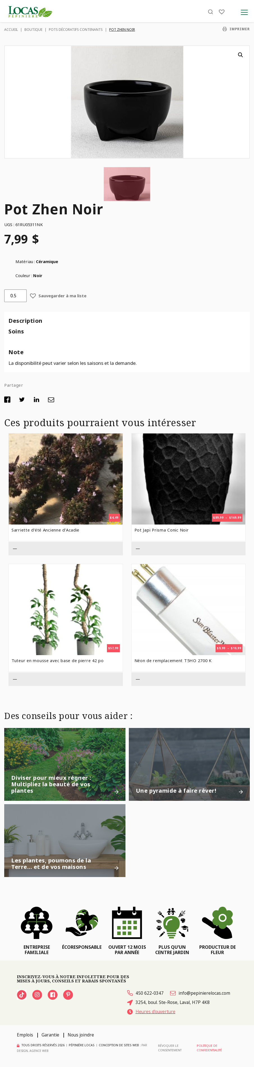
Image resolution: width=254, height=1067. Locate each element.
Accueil (11, 29)
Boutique (33, 29)
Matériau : (25, 261)
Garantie (50, 1035)
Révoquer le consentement (170, 1048)
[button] (240, 55)
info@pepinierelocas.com (200, 993)
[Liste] (221, 11)
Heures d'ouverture (151, 1012)
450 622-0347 (145, 993)
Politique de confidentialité (209, 1048)
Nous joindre (81, 1035)
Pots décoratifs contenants (76, 29)
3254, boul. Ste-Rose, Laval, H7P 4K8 (168, 1002)
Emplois (25, 1035)
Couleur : (23, 275)
